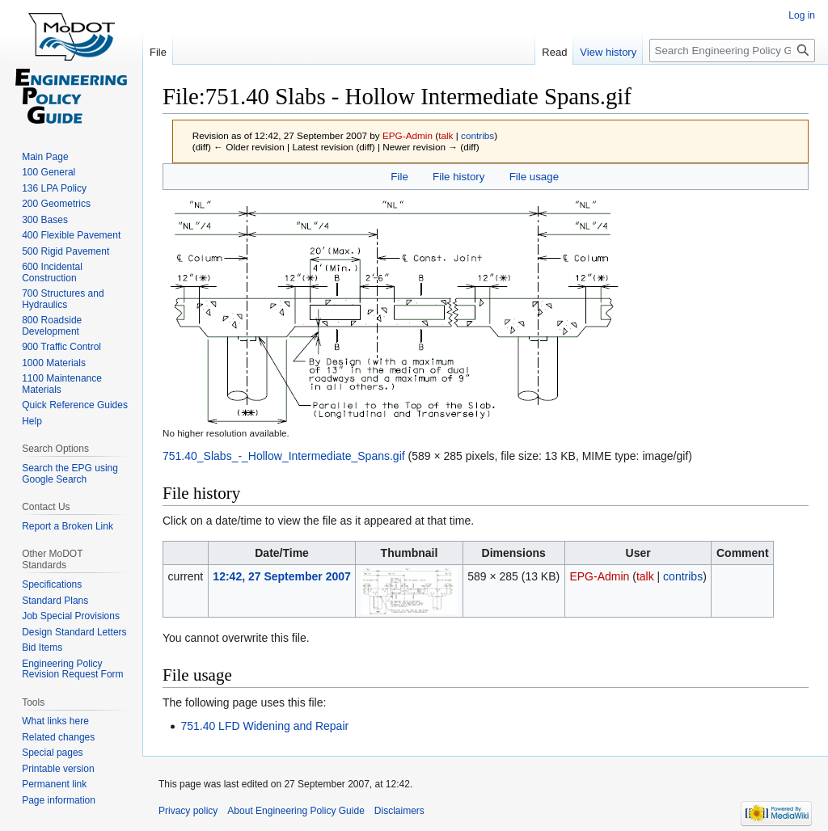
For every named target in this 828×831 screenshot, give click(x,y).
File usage (534, 177)
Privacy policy (188, 810)
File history (458, 177)
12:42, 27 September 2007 (281, 576)
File (399, 177)
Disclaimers (399, 810)
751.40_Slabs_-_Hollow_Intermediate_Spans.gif (284, 455)
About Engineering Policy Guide (295, 810)
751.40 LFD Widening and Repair (264, 725)
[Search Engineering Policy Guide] (732, 50)
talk (445, 135)
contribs (477, 135)
